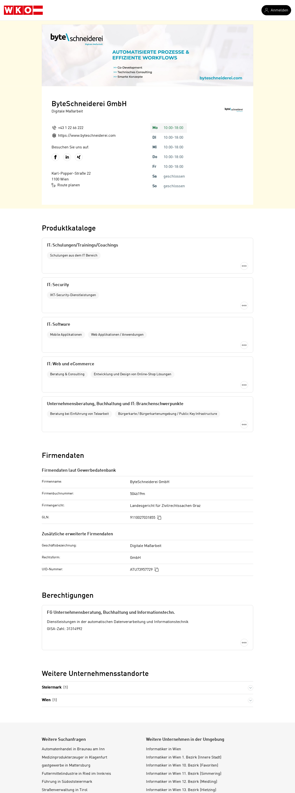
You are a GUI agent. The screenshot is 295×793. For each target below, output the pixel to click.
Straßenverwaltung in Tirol (64, 727)
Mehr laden (147, 366)
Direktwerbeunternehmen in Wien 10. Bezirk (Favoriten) (89, 759)
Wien (49, 637)
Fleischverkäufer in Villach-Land (70, 735)
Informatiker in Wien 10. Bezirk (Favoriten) (182, 702)
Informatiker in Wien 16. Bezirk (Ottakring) (182, 751)
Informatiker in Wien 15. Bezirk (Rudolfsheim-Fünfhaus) (194, 743)
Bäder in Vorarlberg (59, 743)
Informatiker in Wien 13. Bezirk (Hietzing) (181, 727)
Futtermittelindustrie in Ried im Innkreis (76, 710)
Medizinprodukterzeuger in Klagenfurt (74, 694)
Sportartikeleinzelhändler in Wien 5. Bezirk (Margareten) (90, 751)
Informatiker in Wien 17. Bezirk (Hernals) (181, 759)
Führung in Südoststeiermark (67, 719)
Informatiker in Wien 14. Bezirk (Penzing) (181, 735)
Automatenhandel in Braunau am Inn (73, 686)
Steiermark (55, 624)
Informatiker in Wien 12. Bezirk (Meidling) (181, 719)
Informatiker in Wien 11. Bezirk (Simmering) (183, 710)
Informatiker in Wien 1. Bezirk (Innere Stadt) (183, 694)
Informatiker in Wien (163, 686)
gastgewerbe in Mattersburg (66, 702)
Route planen (66, 185)
